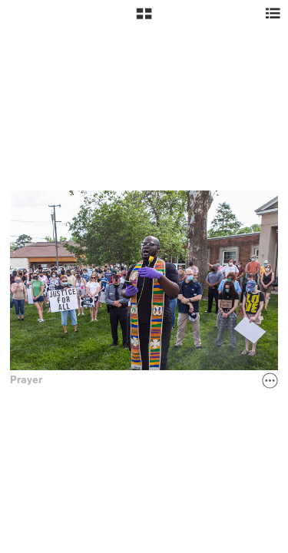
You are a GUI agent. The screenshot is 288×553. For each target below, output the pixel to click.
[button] (144, 19)
